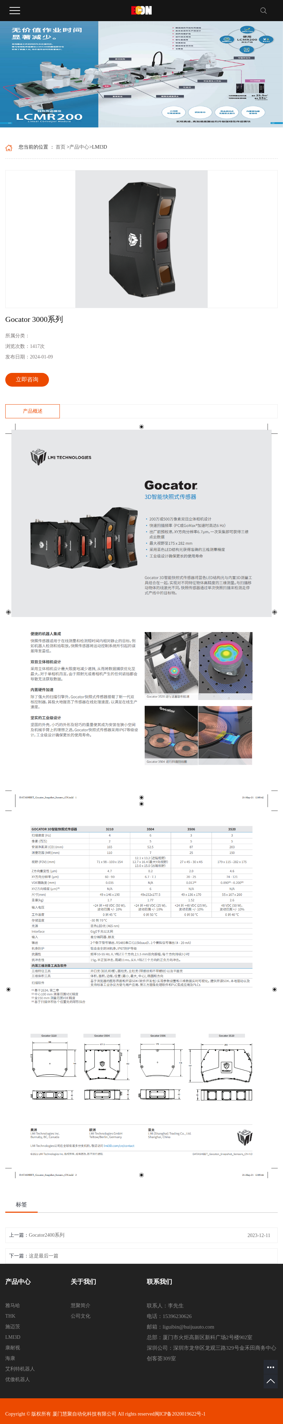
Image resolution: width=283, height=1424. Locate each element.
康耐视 (12, 1347)
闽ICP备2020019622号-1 (180, 1414)
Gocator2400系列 (46, 1235)
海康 (10, 1358)
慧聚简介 (80, 1305)
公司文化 (80, 1316)
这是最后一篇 (43, 1256)
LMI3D (12, 1337)
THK (10, 1316)
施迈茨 (12, 1326)
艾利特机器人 (20, 1369)
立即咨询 (27, 379)
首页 (60, 147)
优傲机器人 (17, 1379)
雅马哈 (12, 1305)
